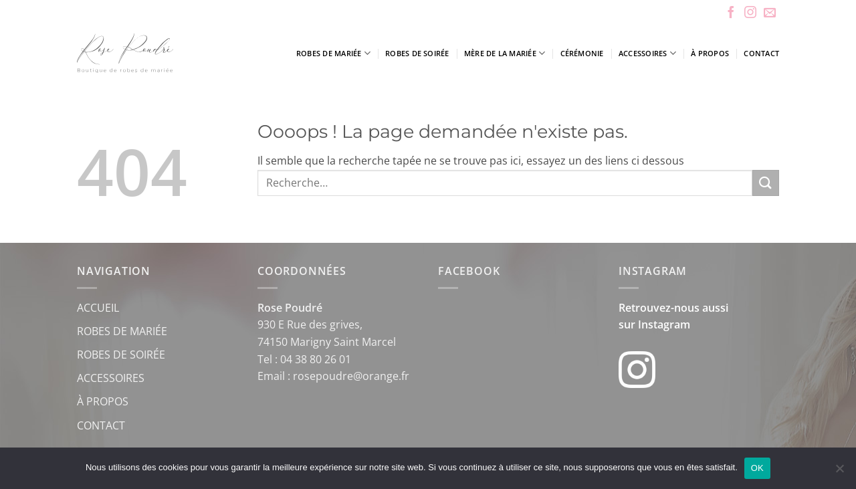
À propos (710, 53)
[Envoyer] (765, 183)
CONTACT (101, 425)
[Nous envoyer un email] (770, 13)
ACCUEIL (98, 307)
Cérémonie (582, 53)
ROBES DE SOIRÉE (121, 354)
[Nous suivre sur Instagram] (750, 13)
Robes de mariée (333, 53)
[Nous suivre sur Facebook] (731, 13)
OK (757, 468)
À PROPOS (102, 401)
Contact (761, 53)
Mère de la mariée (504, 53)
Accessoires (647, 53)
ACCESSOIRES (110, 378)
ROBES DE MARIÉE (122, 331)
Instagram (664, 324)
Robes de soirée (417, 53)
